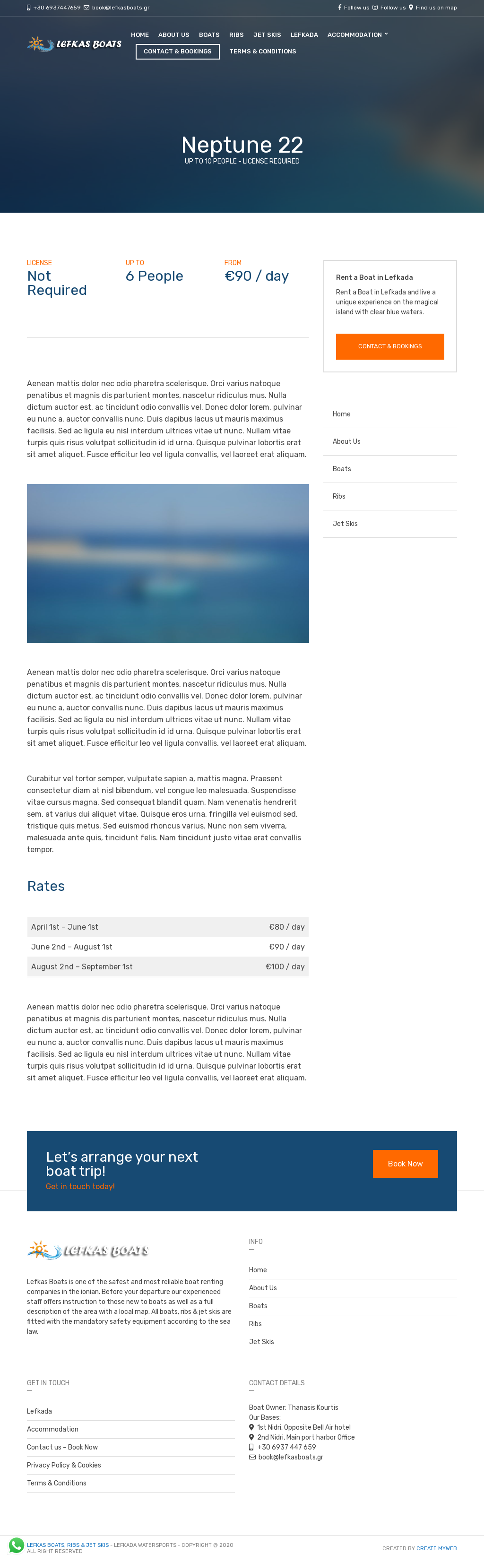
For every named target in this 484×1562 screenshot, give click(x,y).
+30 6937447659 (63, 7)
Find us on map (435, 7)
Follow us (362, 7)
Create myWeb (436, 1548)
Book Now (405, 1163)
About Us (174, 34)
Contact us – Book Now (62, 1447)
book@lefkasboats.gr (121, 7)
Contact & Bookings (178, 51)
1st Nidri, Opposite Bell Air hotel (304, 1428)
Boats (209, 34)
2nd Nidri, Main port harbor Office (306, 1437)
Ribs (236, 34)
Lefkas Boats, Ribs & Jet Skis (68, 1545)
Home (140, 34)
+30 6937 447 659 (286, 1447)
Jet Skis (267, 34)
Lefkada (304, 34)
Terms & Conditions (262, 51)
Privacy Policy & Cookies (64, 1465)
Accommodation (355, 34)
